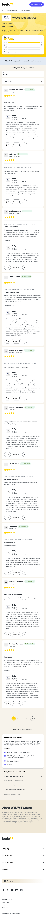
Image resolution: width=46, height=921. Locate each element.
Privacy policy (5, 902)
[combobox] (23, 74)
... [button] (22, 718)
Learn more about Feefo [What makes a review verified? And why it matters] (12, 795)
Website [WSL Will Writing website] (9, 764)
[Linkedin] (16, 890)
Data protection (6, 905)
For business (36, 4)
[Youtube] (12, 890)
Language (10, 881)
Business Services (12, 10)
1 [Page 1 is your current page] (13, 718)
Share (16, 145)
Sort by (5, 72)
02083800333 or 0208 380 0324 (18, 752)
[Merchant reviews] (6, 18)
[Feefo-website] (7, 4)
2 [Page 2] (17, 718)
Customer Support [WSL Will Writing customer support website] (13, 761)
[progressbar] (24, 42)
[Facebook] (3, 890)
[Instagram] (21, 890)
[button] (23, 74)
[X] (7, 890)
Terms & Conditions (7, 899)
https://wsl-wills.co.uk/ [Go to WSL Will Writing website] (7, 23)
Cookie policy (5, 907)
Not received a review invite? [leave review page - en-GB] (23, 729)
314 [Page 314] (26, 718)
